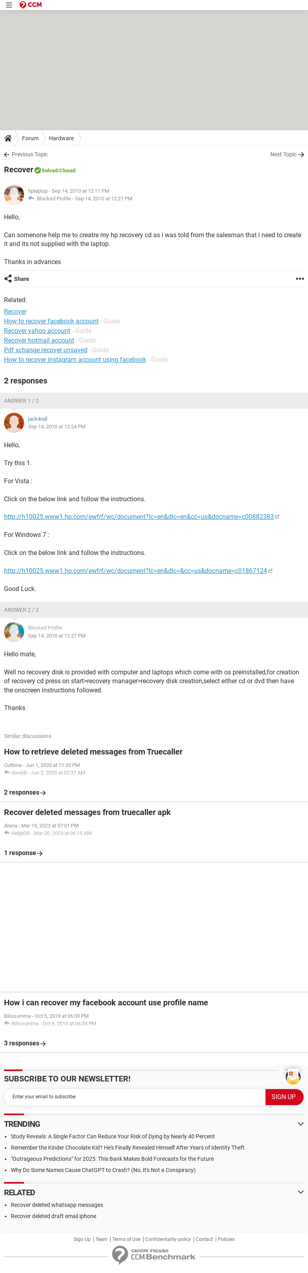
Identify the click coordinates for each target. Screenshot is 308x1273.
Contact (204, 1239)
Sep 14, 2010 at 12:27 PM (103, 199)
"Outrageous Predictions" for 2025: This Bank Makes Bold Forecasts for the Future (112, 1159)
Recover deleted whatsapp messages (57, 1205)
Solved (49, 170)
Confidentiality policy (168, 1239)
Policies (226, 1239)
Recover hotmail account (39, 340)
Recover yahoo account (37, 331)
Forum (30, 138)
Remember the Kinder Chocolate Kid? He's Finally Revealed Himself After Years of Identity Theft (128, 1147)
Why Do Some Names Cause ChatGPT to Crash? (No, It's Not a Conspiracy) (103, 1170)
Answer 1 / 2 (21, 400)
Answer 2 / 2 (21, 610)
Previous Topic (30, 154)
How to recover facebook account (51, 321)
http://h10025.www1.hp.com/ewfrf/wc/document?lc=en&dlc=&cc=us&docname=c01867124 (135, 571)
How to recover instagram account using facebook (75, 359)
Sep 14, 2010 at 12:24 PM (56, 427)
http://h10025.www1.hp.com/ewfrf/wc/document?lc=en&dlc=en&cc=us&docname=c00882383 (139, 516)
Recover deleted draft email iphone (53, 1216)
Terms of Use (126, 1239)
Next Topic (283, 154)
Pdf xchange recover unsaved (45, 350)
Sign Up (82, 1239)
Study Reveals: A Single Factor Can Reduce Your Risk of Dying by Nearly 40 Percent (113, 1136)
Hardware (61, 138)
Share (21, 279)
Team (101, 1239)
